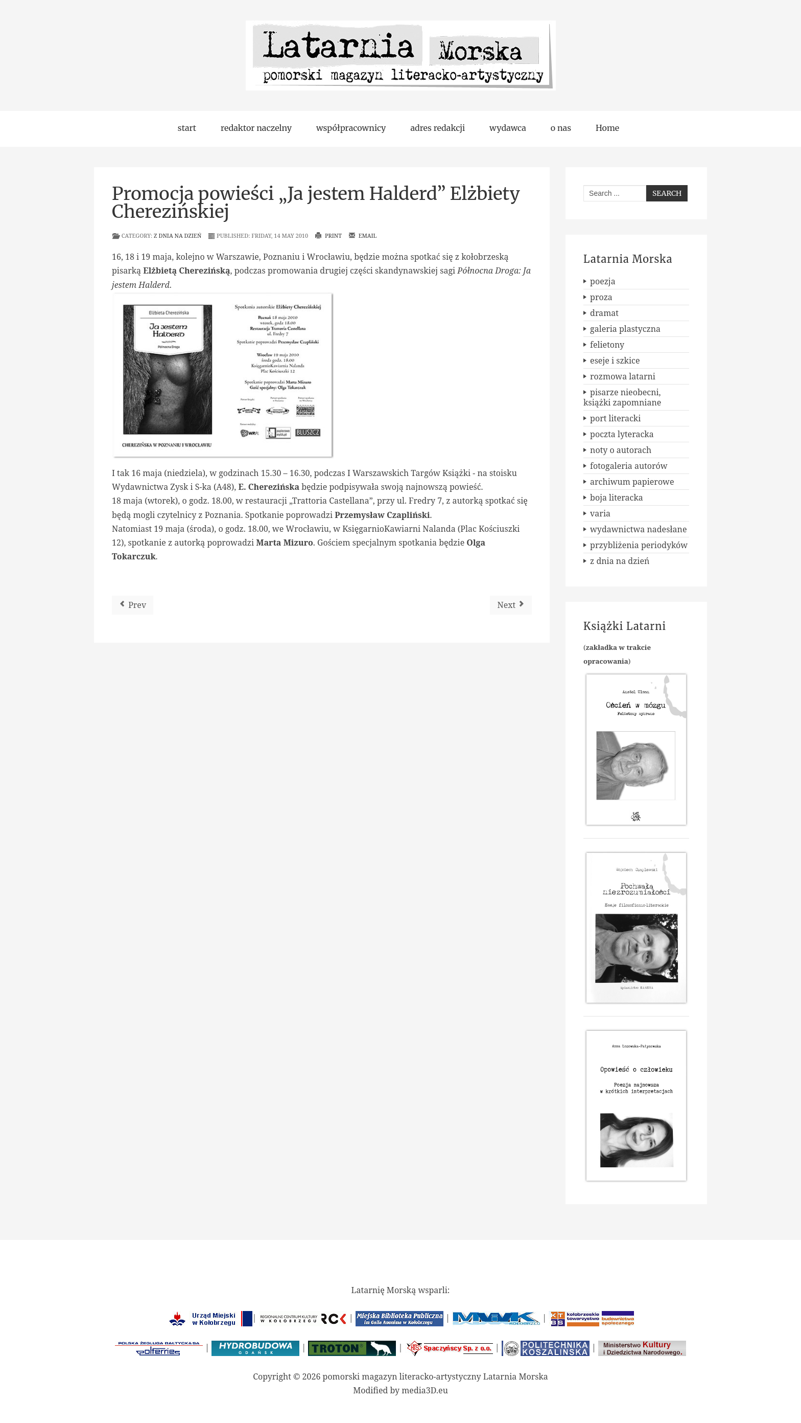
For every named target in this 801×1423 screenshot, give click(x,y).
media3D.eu (425, 1390)
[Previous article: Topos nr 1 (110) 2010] (132, 605)
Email (362, 235)
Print (328, 235)
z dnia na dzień (177, 235)
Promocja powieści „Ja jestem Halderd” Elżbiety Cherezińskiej (316, 203)
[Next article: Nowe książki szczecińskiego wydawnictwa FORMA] (511, 605)
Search (666, 193)
